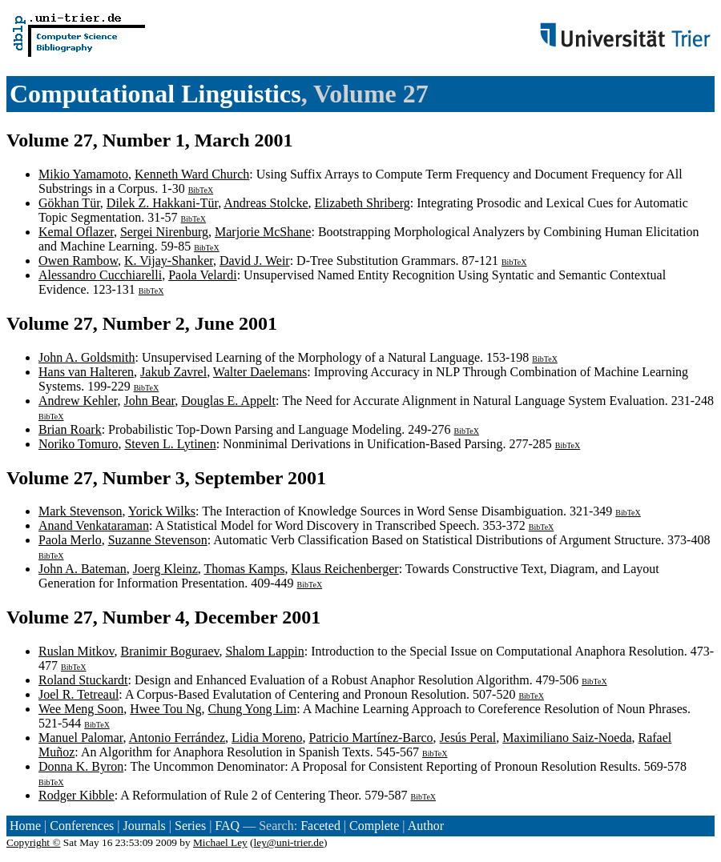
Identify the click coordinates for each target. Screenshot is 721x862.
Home (25, 825)
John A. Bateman (82, 568)
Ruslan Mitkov (76, 651)
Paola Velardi (202, 275)
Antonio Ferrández (177, 737)
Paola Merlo (70, 540)
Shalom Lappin (264, 651)
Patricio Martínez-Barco (371, 737)
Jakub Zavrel (173, 372)
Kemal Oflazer (76, 232)
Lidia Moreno (267, 737)
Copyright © (33, 842)
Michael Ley (220, 842)
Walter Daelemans (260, 372)
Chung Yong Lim (251, 709)
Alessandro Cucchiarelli (100, 275)
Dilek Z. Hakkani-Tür (162, 203)
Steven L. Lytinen (169, 444)
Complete (374, 825)
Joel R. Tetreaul (78, 694)
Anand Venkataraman (93, 525)
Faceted (320, 825)
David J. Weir (255, 260)
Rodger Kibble (76, 795)
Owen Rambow (78, 260)
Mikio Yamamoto (83, 174)
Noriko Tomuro (78, 444)
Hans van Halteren (86, 372)
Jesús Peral (468, 737)
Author (426, 825)
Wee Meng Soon (80, 709)
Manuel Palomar (80, 737)
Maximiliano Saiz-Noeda (566, 737)
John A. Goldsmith (86, 357)
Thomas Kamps (244, 568)
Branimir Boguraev (170, 651)
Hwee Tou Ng (165, 709)
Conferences (82, 825)
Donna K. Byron (80, 766)
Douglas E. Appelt (228, 400)
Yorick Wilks (161, 511)
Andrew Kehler (77, 400)
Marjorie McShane (263, 232)
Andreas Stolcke (266, 203)
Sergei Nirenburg (164, 232)
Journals (144, 825)
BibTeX (201, 190)
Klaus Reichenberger (344, 568)
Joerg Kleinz (165, 568)
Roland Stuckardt (83, 680)
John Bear (149, 400)
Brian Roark (70, 429)
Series (190, 825)
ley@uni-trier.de (289, 842)
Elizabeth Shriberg (362, 203)
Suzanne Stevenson (157, 540)
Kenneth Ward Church (192, 174)
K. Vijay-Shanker (168, 260)
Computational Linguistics (155, 93)
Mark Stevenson (80, 511)
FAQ (227, 825)
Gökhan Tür (69, 203)
